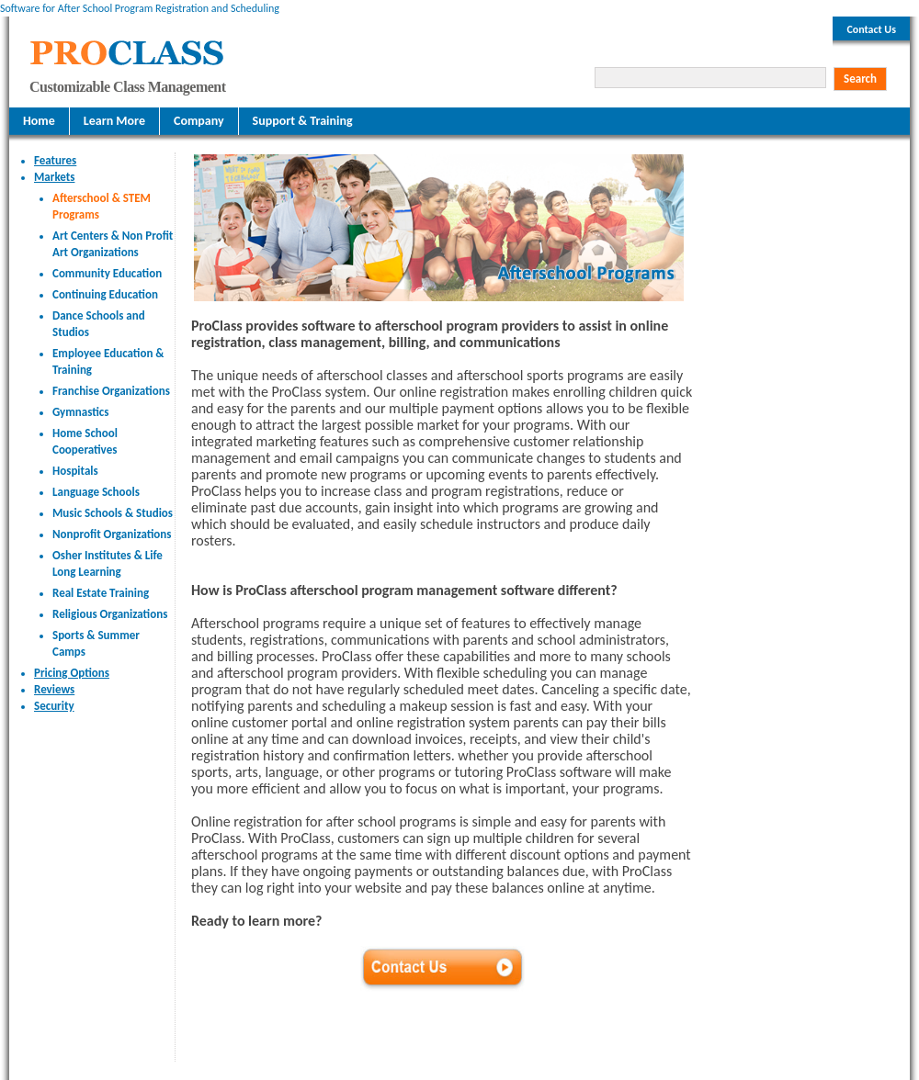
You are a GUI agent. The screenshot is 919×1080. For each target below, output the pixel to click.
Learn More (114, 121)
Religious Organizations (109, 614)
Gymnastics (80, 412)
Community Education (107, 273)
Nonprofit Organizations (111, 534)
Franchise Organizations (111, 391)
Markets (54, 177)
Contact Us (871, 29)
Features (55, 160)
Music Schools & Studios (112, 513)
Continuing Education (105, 294)
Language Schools (96, 492)
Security (54, 706)
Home (39, 121)
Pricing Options (71, 673)
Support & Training (303, 121)
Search (860, 78)
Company (199, 121)
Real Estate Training (100, 593)
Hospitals (75, 471)
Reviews (54, 689)
